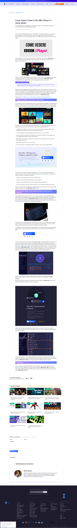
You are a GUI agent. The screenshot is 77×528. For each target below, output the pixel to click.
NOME (11, 439)
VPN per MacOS (32, 505)
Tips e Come (12, 389)
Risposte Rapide (43, 511)
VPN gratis (40, 173)
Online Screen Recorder (21, 516)
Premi (61, 508)
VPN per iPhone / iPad (33, 508)
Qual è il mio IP (43, 505)
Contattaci (62, 505)
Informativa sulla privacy (63, 526)
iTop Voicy (18, 508)
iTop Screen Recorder (20, 505)
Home (11, 12)
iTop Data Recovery (20, 511)
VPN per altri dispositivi (34, 516)
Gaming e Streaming (19, 12)
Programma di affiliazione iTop (65, 509)
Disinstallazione (53, 509)
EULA (70, 526)
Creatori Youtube (63, 511)
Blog (14, 12)
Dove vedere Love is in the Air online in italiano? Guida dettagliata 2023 (36, 97)
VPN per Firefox (32, 512)
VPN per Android (32, 509)
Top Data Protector (20, 512)
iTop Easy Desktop (20, 506)
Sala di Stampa (62, 506)
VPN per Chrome (32, 511)
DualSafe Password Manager (22, 515)
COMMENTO (12, 441)
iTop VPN (37, 188)
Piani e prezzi (19, 518)
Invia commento (14, 451)
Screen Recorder (43, 509)
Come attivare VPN (54, 508)
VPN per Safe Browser (33, 515)
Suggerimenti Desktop (44, 508)
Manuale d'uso (53, 506)
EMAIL (25, 439)
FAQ (51, 505)
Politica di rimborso (55, 526)
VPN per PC (31, 506)
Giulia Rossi (17, 29)
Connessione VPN (42, 403)
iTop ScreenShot (19, 509)
